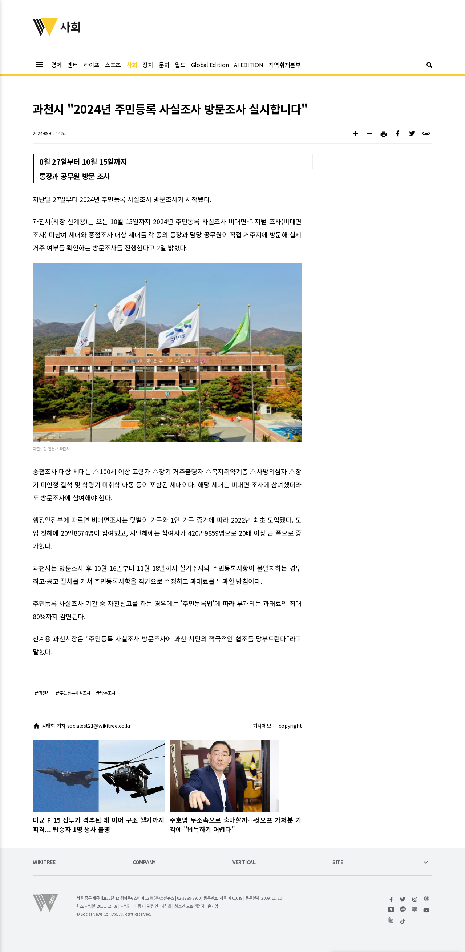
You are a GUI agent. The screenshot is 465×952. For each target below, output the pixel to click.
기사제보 (262, 725)
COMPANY (144, 862)
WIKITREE (44, 862)
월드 (180, 64)
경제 (56, 64)
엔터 (72, 64)
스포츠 (113, 64)
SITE (337, 862)
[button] (355, 134)
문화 (164, 64)
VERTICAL (244, 862)
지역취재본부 (284, 64)
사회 (131, 64)
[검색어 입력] (409, 65)
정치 (147, 64)
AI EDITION (248, 64)
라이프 (92, 64)
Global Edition (210, 64)
